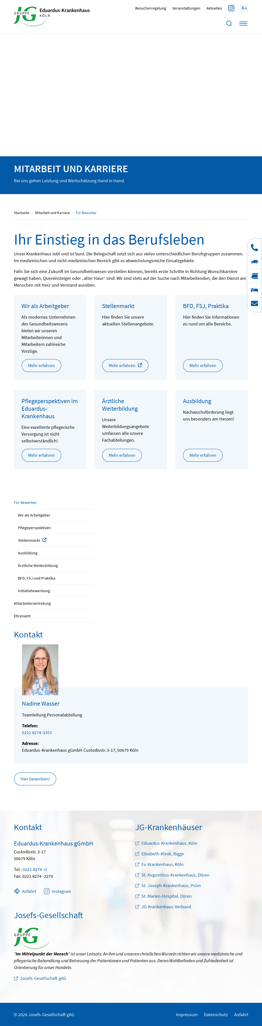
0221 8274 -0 (35, 869)
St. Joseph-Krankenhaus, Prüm (171, 885)
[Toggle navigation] (243, 23)
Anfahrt (25, 891)
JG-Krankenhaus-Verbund (166, 907)
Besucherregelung (150, 8)
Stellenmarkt (29, 540)
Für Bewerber (25, 502)
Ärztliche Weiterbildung (38, 565)
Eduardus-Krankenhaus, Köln (169, 843)
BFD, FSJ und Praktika (36, 578)
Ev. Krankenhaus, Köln (162, 864)
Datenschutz (216, 1014)
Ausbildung (27, 552)
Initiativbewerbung (34, 590)
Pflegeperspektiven (34, 527)
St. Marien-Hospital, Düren (166, 896)
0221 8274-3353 (37, 732)
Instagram (57, 891)
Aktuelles (214, 8)
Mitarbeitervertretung (32, 603)
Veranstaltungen (186, 8)
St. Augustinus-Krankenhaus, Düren (175, 875)
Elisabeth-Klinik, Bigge (162, 854)
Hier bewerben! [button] (35, 779)
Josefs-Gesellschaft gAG (43, 978)
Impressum (187, 1014)
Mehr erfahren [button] (41, 365)
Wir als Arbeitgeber (34, 515)
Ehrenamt (22, 615)
